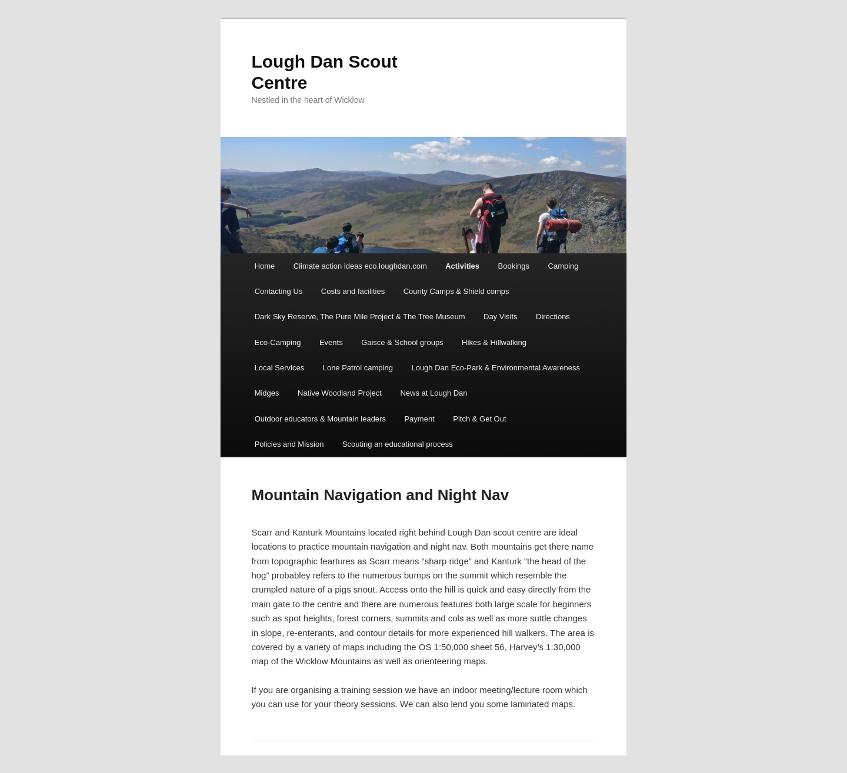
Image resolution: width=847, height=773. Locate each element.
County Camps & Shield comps (456, 291)
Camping (563, 266)
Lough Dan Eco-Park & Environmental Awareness (495, 367)
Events (331, 342)
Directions (553, 316)
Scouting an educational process (397, 444)
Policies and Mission (289, 444)
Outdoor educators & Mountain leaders (320, 418)
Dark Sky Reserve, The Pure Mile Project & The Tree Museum (360, 316)
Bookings (513, 266)
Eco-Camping (278, 342)
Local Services (280, 367)
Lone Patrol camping (358, 367)
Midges (267, 393)
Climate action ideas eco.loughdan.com (360, 266)
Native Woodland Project (340, 393)
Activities (462, 266)
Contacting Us (279, 291)
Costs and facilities (353, 291)
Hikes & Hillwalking (494, 342)
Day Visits (500, 316)
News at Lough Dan (433, 393)
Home (265, 266)
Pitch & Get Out (479, 418)
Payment (419, 418)
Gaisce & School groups (402, 342)
